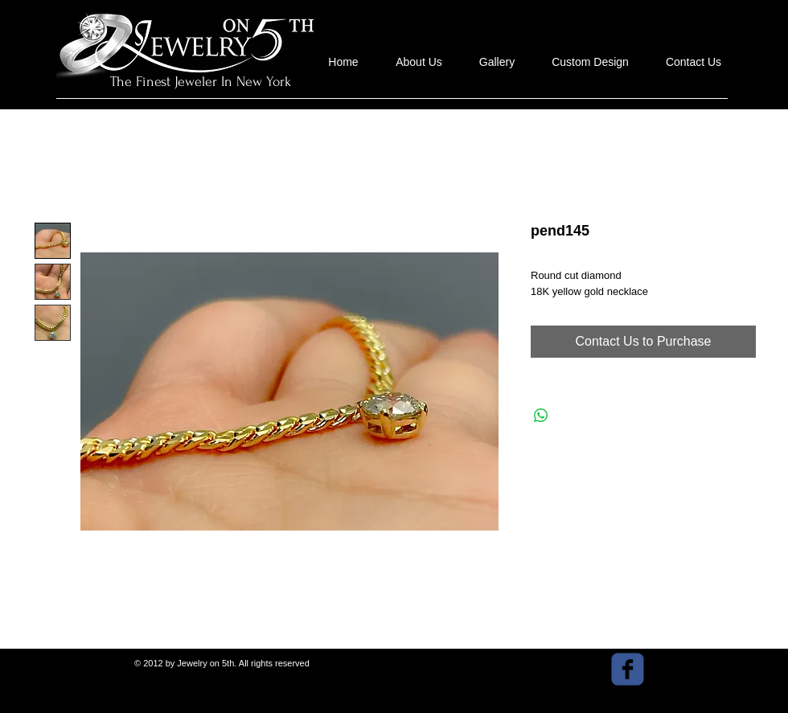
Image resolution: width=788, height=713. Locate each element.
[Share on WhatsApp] (541, 415)
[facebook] (627, 669)
